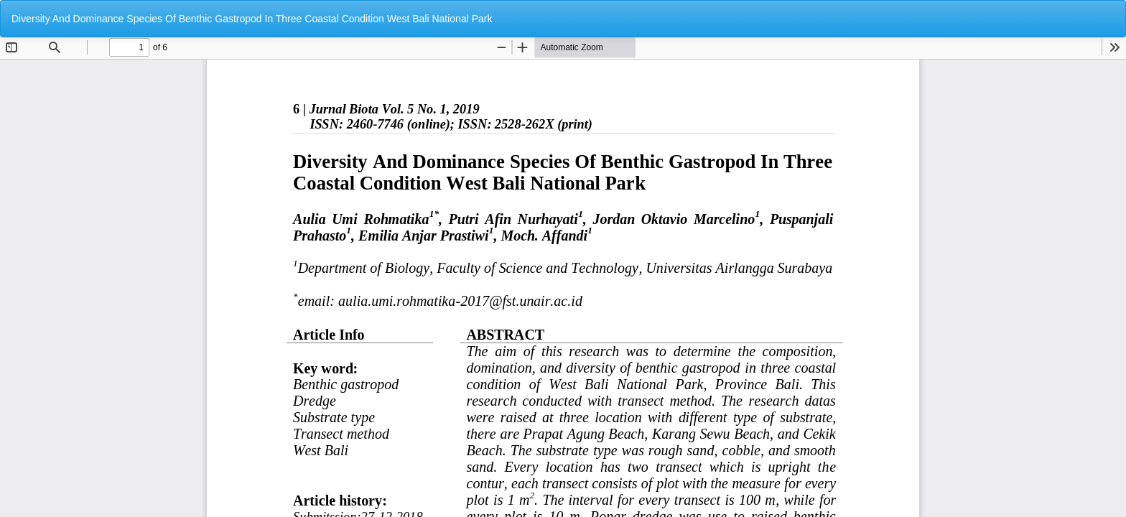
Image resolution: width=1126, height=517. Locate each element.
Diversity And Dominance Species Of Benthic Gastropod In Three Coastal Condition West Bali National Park (251, 18)
